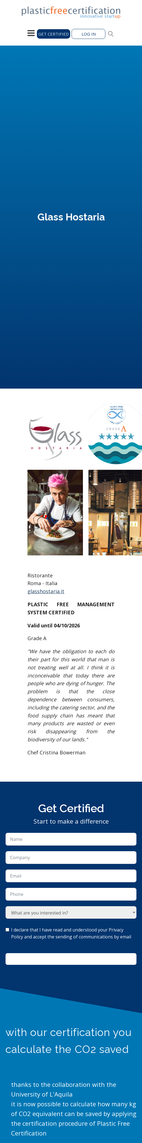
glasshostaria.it (45, 591)
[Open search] (111, 34)
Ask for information (71, 959)
